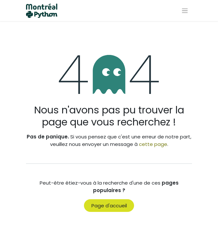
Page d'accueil (109, 205)
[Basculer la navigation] (185, 10)
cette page (153, 144)
